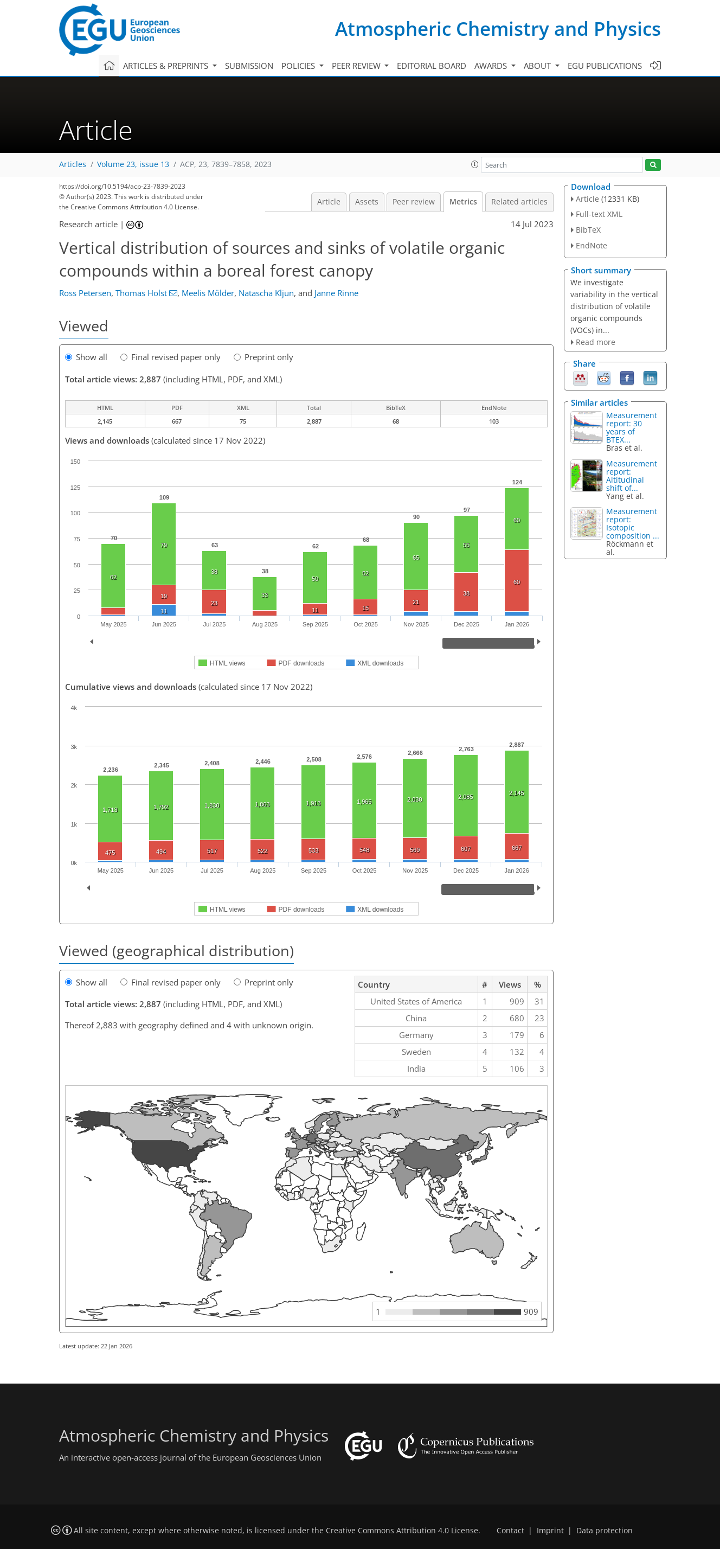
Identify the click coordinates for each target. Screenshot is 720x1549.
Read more (595, 342)
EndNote (591, 245)
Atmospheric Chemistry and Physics (498, 28)
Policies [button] (299, 65)
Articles (72, 164)
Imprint (550, 1530)
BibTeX (588, 230)
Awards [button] (491, 65)
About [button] (538, 65)
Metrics (463, 202)
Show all (86, 356)
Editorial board (431, 65)
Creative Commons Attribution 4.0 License (402, 1530)
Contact (510, 1530)
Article (328, 202)
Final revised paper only (170, 356)
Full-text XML (599, 214)
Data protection (604, 1530)
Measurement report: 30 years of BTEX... (631, 427)
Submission (249, 65)
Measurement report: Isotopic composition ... (632, 523)
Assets (366, 202)
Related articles (519, 202)
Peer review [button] (357, 65)
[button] (475, 164)
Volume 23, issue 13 (133, 164)
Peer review (414, 202)
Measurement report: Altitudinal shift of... (631, 475)
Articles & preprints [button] (166, 65)
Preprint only (263, 356)
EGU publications (605, 65)
